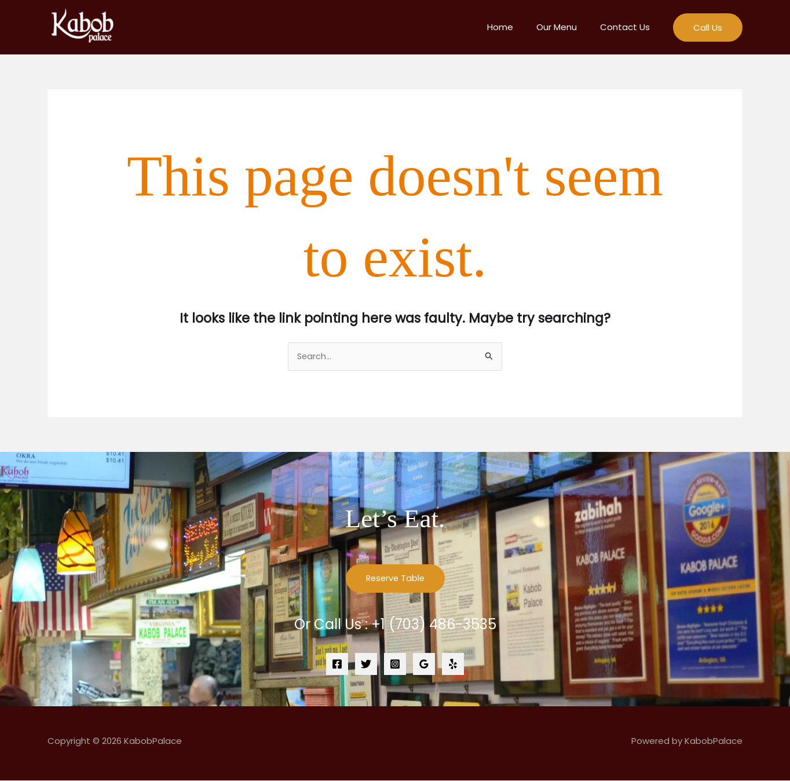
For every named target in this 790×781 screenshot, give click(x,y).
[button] (708, 27)
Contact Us (628, 27)
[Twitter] (366, 665)
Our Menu (565, 27)
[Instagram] (395, 665)
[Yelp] (453, 665)
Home (515, 27)
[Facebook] (337, 665)
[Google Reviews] (424, 665)
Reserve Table (395, 579)
